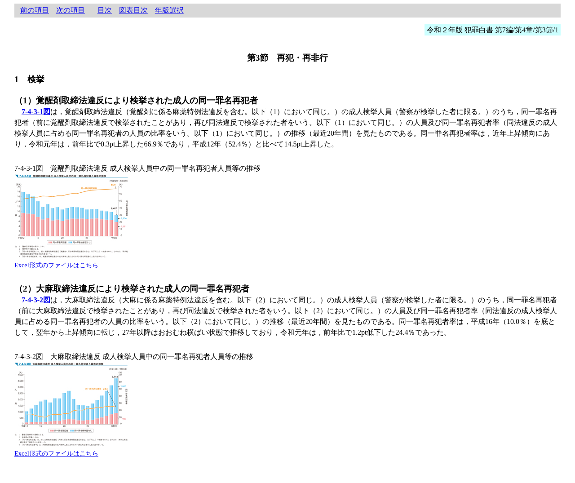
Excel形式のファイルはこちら (56, 265)
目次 (104, 10)
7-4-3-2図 (36, 300)
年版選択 (169, 10)
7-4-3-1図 (36, 111)
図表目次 (133, 10)
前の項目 (34, 10)
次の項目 (70, 10)
